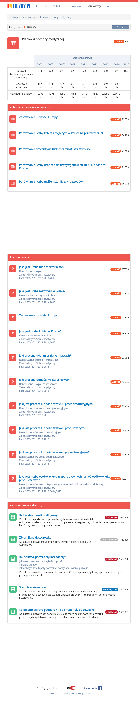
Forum (109, 6)
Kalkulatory (59, 6)
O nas (51, 693)
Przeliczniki (42, 6)
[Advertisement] (69, 223)
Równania (76, 6)
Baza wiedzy (94, 6)
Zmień (120, 27)
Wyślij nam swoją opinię (77, 693)
